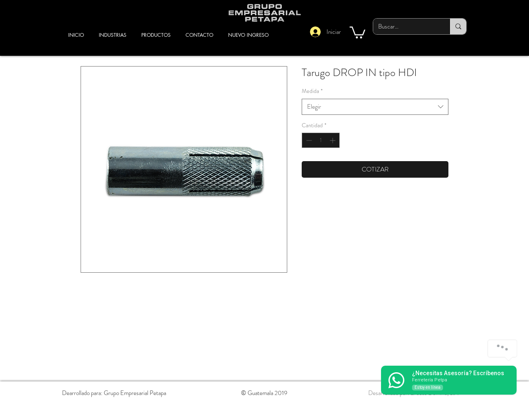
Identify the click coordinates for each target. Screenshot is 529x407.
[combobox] (375, 107)
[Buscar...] (405, 26)
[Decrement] (308, 140)
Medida (312, 91)
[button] (357, 31)
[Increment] (333, 140)
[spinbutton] (320, 140)
